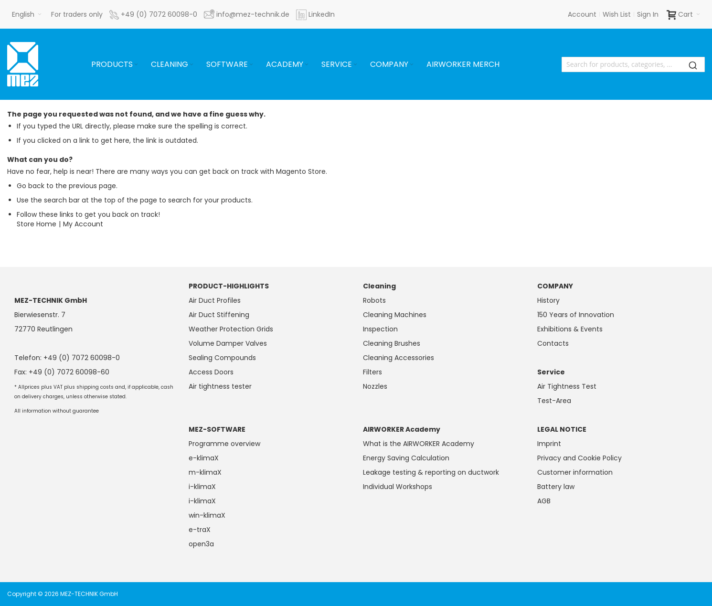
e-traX (200, 529)
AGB (544, 501)
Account (582, 14)
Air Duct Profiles (215, 300)
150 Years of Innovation (575, 314)
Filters (372, 372)
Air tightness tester (220, 386)
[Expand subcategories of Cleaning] (191, 64)
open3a (201, 544)
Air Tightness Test (566, 386)
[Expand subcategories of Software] (251, 64)
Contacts (553, 343)
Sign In (648, 14)
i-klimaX (202, 486)
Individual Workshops (397, 486)
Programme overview (224, 443)
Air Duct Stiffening (219, 314)
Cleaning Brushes (391, 343)
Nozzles (375, 386)
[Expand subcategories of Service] (355, 64)
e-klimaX (204, 458)
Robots (374, 300)
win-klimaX (207, 515)
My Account (83, 224)
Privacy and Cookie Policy (579, 458)
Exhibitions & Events (570, 329)
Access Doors (211, 372)
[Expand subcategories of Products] (136, 64)
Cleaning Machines (394, 314)
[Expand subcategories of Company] (411, 64)
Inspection (380, 329)
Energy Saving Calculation (406, 458)
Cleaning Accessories (398, 357)
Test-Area (554, 400)
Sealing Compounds (222, 357)
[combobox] (633, 64)
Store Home (36, 224)
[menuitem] (115, 64)
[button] (26, 14)
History (548, 300)
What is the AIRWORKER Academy (418, 443)
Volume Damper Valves (228, 343)
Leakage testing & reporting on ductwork (431, 472)
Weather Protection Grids (231, 329)
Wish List (617, 14)
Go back (30, 186)
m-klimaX (205, 472)
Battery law (555, 486)
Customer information (575, 472)
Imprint (549, 443)
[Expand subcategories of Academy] (306, 64)
